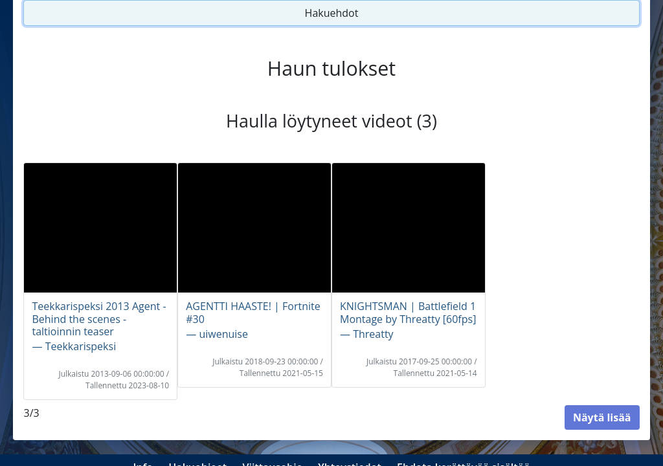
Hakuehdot (332, 13)
